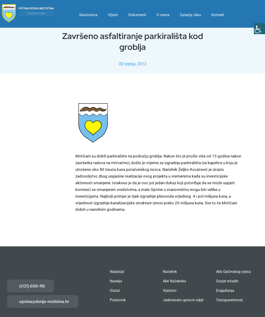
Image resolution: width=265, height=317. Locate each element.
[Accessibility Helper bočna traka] (259, 28)
